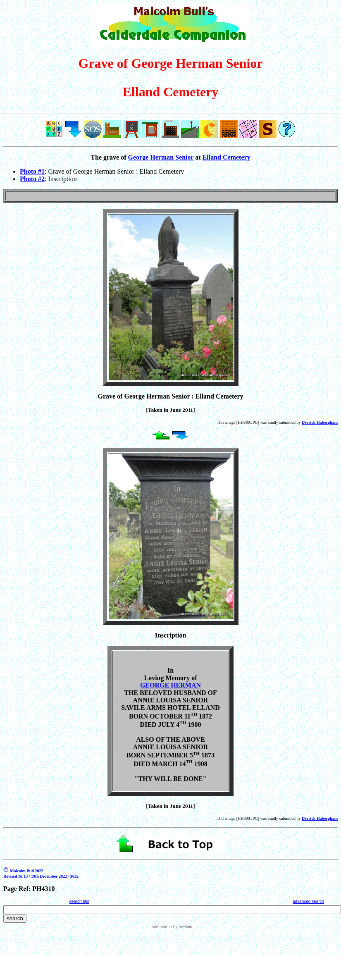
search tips (79, 901)
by (182, 926)
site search (162, 926)
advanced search (308, 901)
